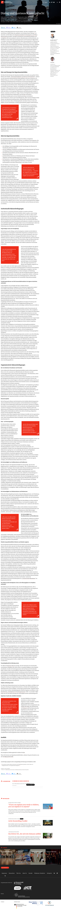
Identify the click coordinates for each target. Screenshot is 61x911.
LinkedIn (54, 873)
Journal (10, 769)
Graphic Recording (25, 706)
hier (24, 94)
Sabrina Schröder (18, 802)
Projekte (8, 768)
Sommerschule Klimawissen (28, 578)
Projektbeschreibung (18, 769)
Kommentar (14, 785)
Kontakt (30, 873)
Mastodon (57, 873)
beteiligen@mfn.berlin (8, 756)
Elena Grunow (17, 818)
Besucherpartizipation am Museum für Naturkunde (23, 76)
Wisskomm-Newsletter (39, 873)
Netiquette (49, 873)
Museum (13, 769)
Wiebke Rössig (53, 40)
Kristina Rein (16, 831)
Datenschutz (12, 873)
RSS (5, 876)
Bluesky (2, 876)
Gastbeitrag (7, 769)
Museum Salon (10, 665)
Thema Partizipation (25, 769)
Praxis (6, 768)
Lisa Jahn (52, 62)
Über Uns (19, 873)
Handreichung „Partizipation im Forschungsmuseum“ (13, 691)
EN (57, 2)
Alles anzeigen (30, 784)
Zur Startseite (4, 867)
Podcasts (25, 708)
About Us (25, 873)
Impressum (4, 873)
